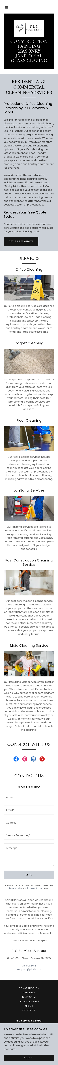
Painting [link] (29, 992)
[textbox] (29, 797)
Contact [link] (28, 1010)
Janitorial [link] (29, 997)
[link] (29, 28)
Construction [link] (29, 988)
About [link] (29, 1006)
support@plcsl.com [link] (29, 969)
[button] (7, 7)
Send (29, 874)
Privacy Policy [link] (15, 888)
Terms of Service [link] (34, 888)
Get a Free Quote (21, 241)
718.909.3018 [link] (29, 965)
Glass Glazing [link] (29, 1001)
